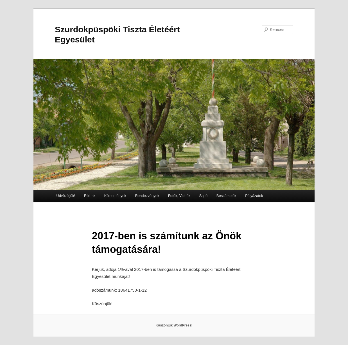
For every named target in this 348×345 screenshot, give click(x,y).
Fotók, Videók (179, 196)
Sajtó (203, 196)
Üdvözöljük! (65, 196)
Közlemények (115, 196)
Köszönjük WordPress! (173, 325)
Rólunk (89, 196)
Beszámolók (226, 196)
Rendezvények (147, 196)
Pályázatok (254, 196)
